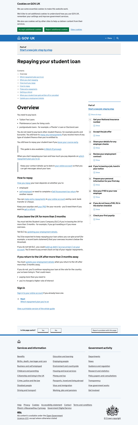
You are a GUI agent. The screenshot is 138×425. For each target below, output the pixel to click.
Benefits (21, 356)
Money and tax (59, 376)
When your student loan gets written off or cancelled (39, 95)
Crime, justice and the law (28, 380)
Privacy (27, 405)
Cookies (35, 405)
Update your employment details (32, 98)
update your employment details (40, 262)
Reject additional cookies (57, 29)
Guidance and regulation (99, 366)
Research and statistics (98, 371)
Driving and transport (26, 390)
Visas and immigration (62, 385)
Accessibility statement (51, 405)
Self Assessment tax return (64, 191)
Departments (94, 356)
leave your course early (68, 142)
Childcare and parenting (28, 371)
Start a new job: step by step (36, 50)
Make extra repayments (28, 89)
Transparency (94, 380)
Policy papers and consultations (102, 376)
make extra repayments (34, 199)
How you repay (23, 183)
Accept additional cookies (30, 29)
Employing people (61, 361)
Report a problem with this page (104, 330)
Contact (67, 405)
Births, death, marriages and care (32, 361)
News (91, 361)
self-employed (25, 191)
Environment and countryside (66, 366)
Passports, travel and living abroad (68, 380)
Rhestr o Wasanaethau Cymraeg (31, 408)
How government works (98, 385)
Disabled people (24, 385)
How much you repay (27, 83)
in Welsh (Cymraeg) (52, 149)
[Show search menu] (117, 38)
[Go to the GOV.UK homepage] (26, 38)
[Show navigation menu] (108, 38)
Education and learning (63, 356)
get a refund (29, 209)
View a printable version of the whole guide (36, 308)
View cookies (76, 29)
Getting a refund (26, 92)
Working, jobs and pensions (65, 390)
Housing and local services (64, 371)
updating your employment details (42, 232)
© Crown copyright (112, 418)
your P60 (42, 206)
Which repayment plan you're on (32, 77)
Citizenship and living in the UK (30, 376)
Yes (45, 330)
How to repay (25, 86)
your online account (63, 166)
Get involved (93, 390)
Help (19, 405)
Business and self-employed (29, 366)
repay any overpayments (51, 134)
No (58, 330)
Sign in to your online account (30, 293)
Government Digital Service (59, 408)
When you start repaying (29, 80)
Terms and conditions (82, 405)
